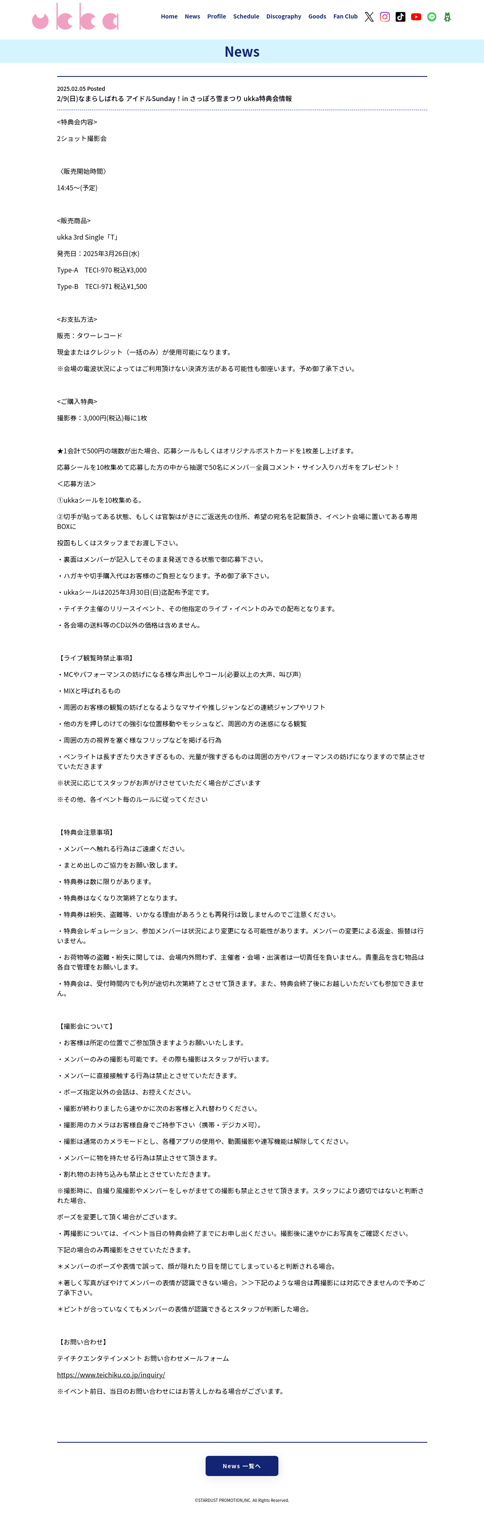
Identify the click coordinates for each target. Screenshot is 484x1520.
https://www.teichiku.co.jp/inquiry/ (111, 1374)
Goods (317, 16)
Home (169, 16)
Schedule (246, 16)
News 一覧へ (242, 1466)
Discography (283, 16)
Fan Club (345, 16)
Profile (216, 16)
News (192, 16)
